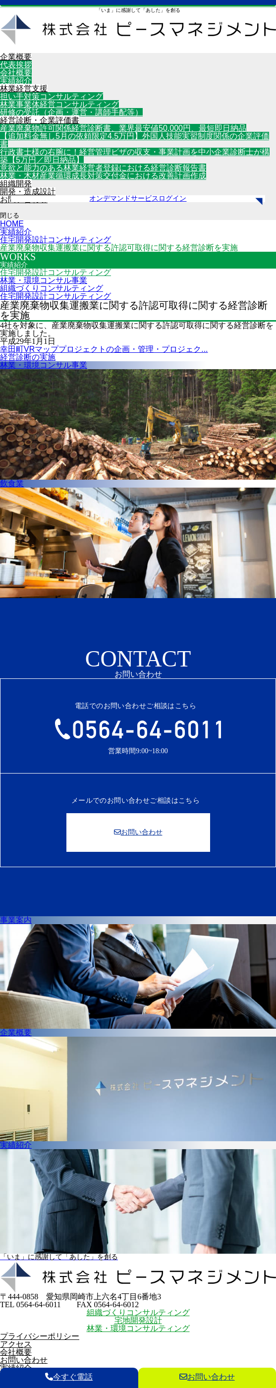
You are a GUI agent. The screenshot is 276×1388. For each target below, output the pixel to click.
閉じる (9, 215)
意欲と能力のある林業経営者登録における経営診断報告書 (103, 168)
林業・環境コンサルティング (138, 1328)
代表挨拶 (16, 64)
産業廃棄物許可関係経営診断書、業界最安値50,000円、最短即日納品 (123, 128)
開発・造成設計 (27, 191)
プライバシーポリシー (39, 1336)
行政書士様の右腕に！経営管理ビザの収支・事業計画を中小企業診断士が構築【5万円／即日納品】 (135, 156)
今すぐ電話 (69, 1377)
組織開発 (16, 183)
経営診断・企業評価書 (39, 120)
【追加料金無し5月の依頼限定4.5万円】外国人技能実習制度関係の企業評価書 (134, 140)
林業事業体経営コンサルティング (59, 104)
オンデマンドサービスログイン (137, 198)
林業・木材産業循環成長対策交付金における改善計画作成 (103, 175)
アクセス (16, 1344)
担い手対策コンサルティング (51, 96)
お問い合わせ (24, 1360)
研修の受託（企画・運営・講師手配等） (71, 112)
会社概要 (16, 72)
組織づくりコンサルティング (51, 288)
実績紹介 (16, 80)
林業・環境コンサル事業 (43, 280)
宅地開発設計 (138, 1320)
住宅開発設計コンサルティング (55, 272)
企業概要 (16, 57)
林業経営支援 (24, 88)
